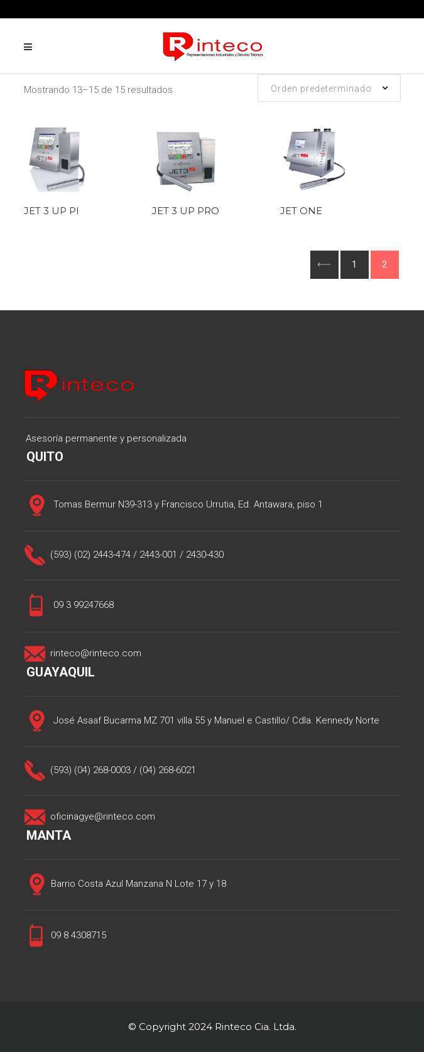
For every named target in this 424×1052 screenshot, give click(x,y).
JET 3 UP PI (51, 211)
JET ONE (301, 211)
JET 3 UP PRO (185, 211)
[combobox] (329, 88)
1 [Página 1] (354, 264)
